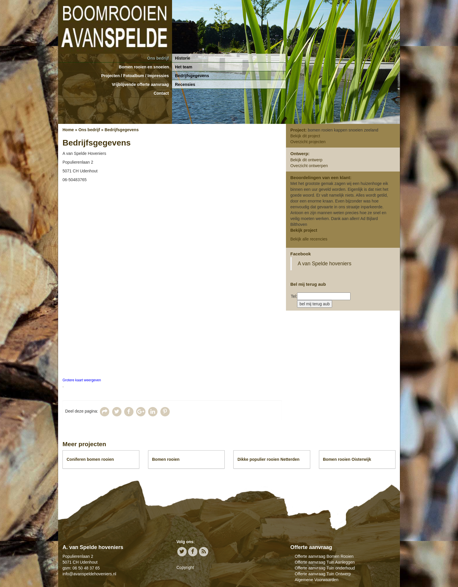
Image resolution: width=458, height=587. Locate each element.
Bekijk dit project (305, 136)
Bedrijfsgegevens (192, 75)
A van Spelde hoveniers (324, 263)
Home (68, 129)
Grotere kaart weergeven (82, 380)
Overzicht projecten (308, 141)
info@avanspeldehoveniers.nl (89, 574)
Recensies (185, 84)
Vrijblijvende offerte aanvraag (140, 84)
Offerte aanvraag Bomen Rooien (324, 556)
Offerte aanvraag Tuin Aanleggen (325, 562)
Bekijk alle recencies (308, 239)
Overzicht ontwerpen (309, 165)
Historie (182, 58)
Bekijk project (303, 230)
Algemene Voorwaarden (316, 579)
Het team (183, 67)
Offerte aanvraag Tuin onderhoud (325, 568)
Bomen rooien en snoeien (144, 67)
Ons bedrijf (158, 58)
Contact (161, 93)
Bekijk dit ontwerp (306, 159)
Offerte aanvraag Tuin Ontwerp (323, 574)
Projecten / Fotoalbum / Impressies (135, 75)
